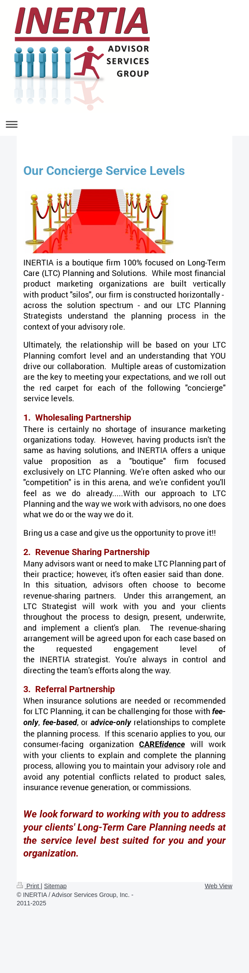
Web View (218, 885)
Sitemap (55, 885)
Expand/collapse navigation (124, 124)
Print (29, 885)
